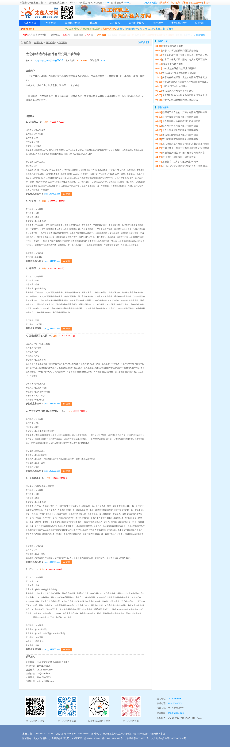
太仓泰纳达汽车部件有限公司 (49, 60)
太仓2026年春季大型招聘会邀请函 (175, 73)
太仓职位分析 (179, 22)
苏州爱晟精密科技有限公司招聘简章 (176, 117)
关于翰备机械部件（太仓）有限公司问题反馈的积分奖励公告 (189, 77)
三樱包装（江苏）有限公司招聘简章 (176, 161)
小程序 (206, 2)
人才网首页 (29, 22)
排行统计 (158, 22)
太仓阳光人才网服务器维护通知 (174, 90)
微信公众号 (196, 2)
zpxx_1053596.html (58, 471)
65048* (130, 35)
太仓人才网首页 (150, 2)
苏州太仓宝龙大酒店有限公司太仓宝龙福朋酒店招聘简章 (186, 166)
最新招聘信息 (72, 22)
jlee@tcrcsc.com (176, 713)
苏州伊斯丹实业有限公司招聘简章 (175, 157)
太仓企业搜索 (136, 22)
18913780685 (175, 703)
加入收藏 (175, 2)
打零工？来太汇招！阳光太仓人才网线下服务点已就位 (185, 59)
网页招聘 (62, 42)
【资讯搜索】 (143, 42)
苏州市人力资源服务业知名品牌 (107, 733)
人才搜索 (115, 22)
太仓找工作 (148, 28)
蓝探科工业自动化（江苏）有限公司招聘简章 (181, 112)
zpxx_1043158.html (58, 649)
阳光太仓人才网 (37, 2)
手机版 (185, 2)
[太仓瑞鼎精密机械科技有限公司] (158, 35)
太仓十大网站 (109, 28)
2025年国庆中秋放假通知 (171, 86)
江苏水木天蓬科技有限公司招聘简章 (176, 125)
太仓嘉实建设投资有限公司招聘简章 (176, 134)
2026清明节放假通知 (169, 46)
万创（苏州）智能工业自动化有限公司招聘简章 (182, 148)
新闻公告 (50, 42)
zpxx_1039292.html (58, 562)
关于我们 (127, 733)
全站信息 (51, 22)
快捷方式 (164, 2)
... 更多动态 (199, 34)
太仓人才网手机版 (164, 28)
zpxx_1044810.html (58, 261)
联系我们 (200, 22)
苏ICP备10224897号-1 (113, 738)
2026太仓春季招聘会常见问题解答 (175, 68)
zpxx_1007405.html (58, 194)
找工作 (94, 22)
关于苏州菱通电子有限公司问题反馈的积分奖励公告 (184, 55)
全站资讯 (38, 42)
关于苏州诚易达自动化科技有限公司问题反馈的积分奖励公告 (189, 95)
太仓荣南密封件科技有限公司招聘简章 (177, 121)
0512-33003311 (176, 698)
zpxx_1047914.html (58, 404)
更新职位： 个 (60, 34)
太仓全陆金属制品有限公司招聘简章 (176, 130)
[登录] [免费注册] (56, 2)
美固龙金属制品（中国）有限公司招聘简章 (180, 152)
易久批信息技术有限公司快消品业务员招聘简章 (182, 143)
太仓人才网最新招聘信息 (129, 28)
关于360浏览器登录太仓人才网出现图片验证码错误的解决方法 (189, 82)
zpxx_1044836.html (58, 328)
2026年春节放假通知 (169, 64)
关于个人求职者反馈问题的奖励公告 (176, 50)
